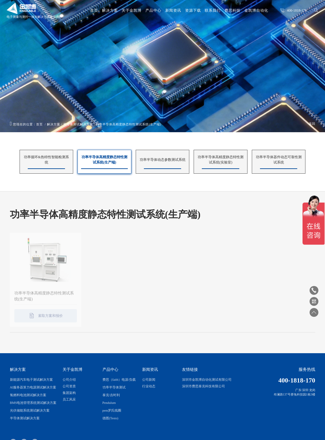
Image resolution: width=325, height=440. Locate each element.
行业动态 (148, 386)
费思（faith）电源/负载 (119, 379)
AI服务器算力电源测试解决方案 (33, 387)
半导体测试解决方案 (78, 124)
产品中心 (153, 10)
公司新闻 (148, 379)
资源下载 (193, 10)
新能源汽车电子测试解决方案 (31, 379)
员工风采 (69, 399)
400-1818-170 (296, 380)
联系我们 (213, 10)
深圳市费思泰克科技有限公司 (203, 386)
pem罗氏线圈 (111, 410)
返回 (312, 123)
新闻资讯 (173, 10)
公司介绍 (69, 379)
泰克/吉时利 (111, 395)
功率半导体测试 (114, 387)
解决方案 (110, 10)
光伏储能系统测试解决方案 (30, 410)
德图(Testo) (110, 418)
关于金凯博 (131, 10)
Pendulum (109, 403)
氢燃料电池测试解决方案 (28, 395)
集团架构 (69, 393)
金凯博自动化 (256, 10)
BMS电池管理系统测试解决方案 (33, 403)
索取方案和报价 (45, 318)
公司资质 (69, 386)
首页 (94, 10)
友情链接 (190, 369)
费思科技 (232, 10)
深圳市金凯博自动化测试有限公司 (207, 379)
